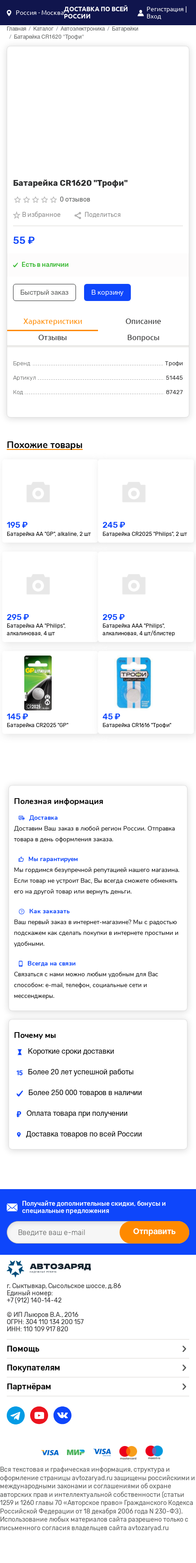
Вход (154, 16)
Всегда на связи (51, 963)
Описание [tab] (143, 321)
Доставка (43, 817)
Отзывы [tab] (52, 337)
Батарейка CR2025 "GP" (37, 725)
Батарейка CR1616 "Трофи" (136, 725)
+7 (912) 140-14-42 (34, 1300)
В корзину (107, 293)
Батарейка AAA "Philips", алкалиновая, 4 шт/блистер (138, 630)
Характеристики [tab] (52, 321)
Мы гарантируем (53, 859)
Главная (16, 29)
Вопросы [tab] (143, 337)
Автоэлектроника (83, 29)
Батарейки (125, 29)
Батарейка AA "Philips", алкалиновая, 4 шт (36, 630)
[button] (35, 12)
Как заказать (49, 911)
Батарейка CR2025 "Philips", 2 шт (144, 534)
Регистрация (165, 9)
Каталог (43, 29)
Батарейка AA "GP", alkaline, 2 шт (49, 534)
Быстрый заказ (44, 293)
